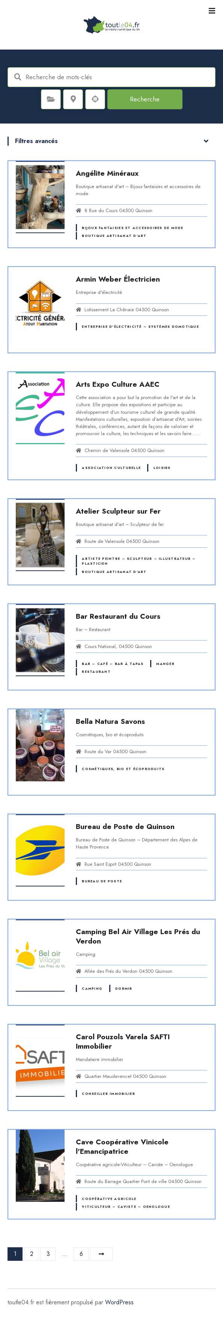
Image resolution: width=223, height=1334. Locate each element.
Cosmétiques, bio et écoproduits (123, 768)
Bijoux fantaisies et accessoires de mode (132, 227)
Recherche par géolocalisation (95, 99)
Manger (165, 663)
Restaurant (96, 671)
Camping (92, 988)
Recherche (145, 99)
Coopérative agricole (109, 1198)
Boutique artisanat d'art (114, 235)
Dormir (124, 988)
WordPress (119, 1302)
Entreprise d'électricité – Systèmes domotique (140, 326)
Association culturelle (111, 467)
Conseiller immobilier (108, 1093)
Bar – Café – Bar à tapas (112, 663)
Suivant (101, 1254)
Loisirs (162, 467)
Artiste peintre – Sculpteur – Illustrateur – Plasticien (139, 561)
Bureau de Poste (102, 881)
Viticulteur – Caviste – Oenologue (126, 1206)
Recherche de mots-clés (17, 76)
